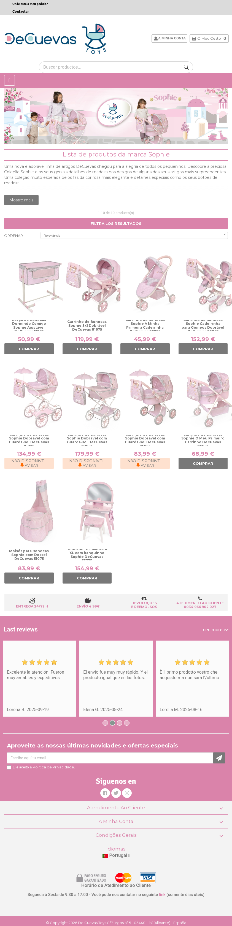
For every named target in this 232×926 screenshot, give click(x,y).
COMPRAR (29, 349)
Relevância (135, 234)
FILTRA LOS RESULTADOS (116, 223)
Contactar (20, 11)
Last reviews (21, 629)
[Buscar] (186, 67)
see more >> (215, 629)
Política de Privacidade (53, 767)
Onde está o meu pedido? (30, 4)
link (162, 894)
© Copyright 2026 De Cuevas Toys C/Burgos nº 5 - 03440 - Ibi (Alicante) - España (116, 922)
